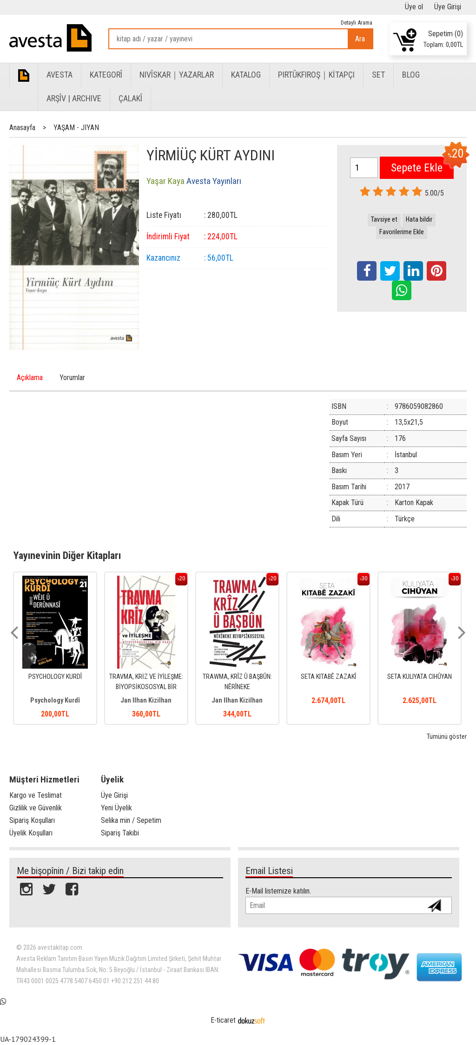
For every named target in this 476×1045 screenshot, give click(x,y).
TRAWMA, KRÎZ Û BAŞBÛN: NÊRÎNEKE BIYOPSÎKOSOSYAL (237, 687)
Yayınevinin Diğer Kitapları (67, 555)
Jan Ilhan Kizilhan (146, 700)
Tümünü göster (447, 737)
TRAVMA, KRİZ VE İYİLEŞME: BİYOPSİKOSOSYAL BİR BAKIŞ (146, 687)
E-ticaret (223, 1020)
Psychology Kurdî (55, 700)
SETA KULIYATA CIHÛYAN (419, 677)
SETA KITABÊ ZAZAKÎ (328, 677)
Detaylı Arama (356, 22)
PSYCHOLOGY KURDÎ (55, 677)
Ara (360, 38)
